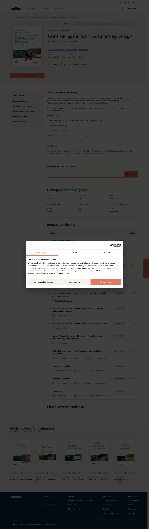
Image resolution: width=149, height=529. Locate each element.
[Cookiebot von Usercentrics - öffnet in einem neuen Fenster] (111, 245)
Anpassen (74, 282)
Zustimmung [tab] (42, 252)
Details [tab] (74, 252)
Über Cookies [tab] (107, 252)
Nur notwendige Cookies (43, 282)
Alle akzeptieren (106, 282)
